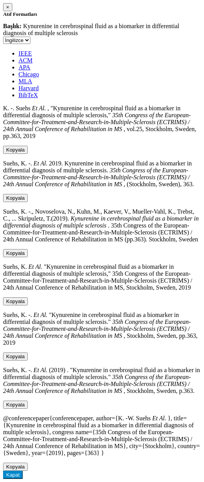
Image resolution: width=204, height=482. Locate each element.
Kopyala (15, 150)
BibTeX (28, 95)
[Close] (7, 7)
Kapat (13, 475)
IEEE (25, 53)
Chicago (28, 74)
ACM (25, 60)
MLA (25, 81)
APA (24, 67)
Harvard (28, 88)
